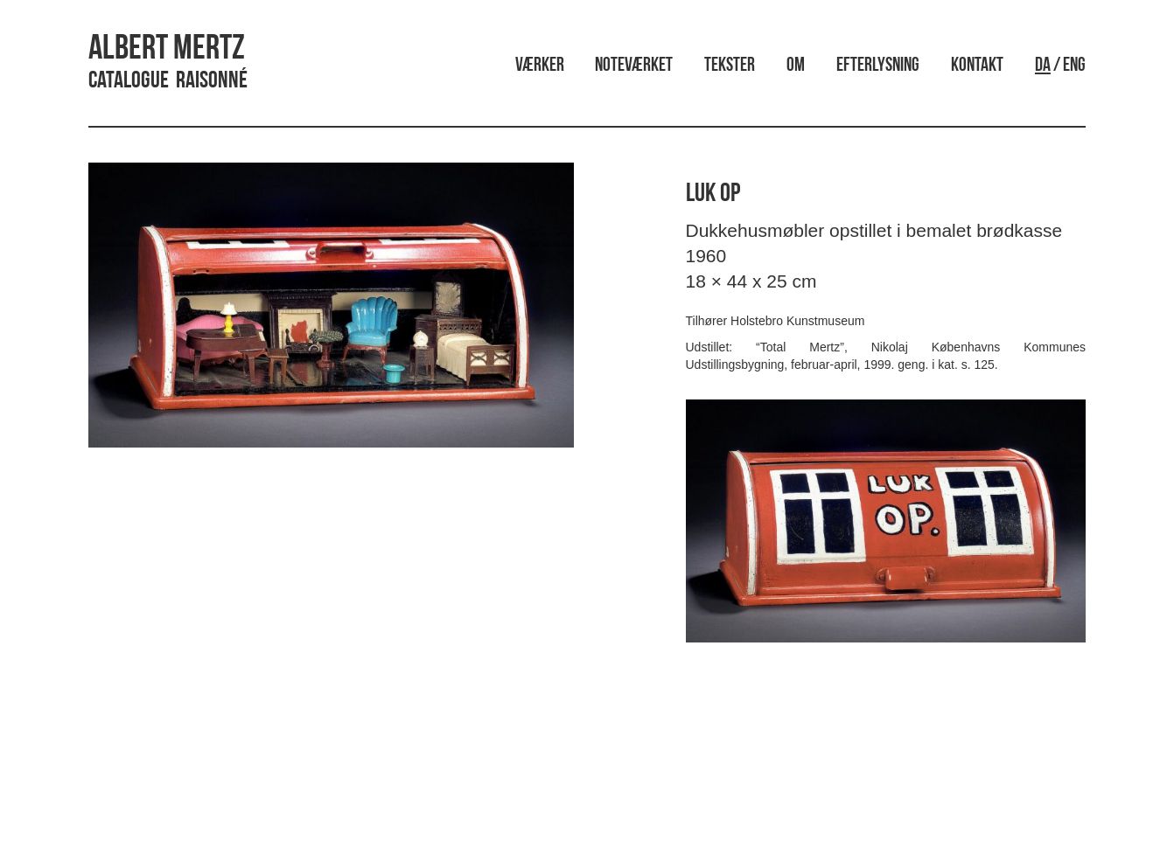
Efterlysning (877, 66)
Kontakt (977, 66)
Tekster (729, 66)
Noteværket (634, 66)
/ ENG (1060, 66)
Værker (539, 66)
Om (795, 66)
